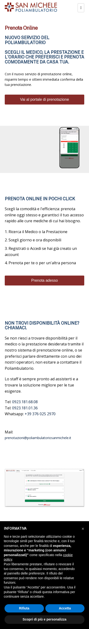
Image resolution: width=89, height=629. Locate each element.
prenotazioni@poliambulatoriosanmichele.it (38, 438)
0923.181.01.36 (25, 408)
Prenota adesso (44, 280)
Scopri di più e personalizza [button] (44, 619)
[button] (83, 529)
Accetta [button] (65, 608)
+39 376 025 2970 (40, 413)
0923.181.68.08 (25, 401)
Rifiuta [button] (24, 608)
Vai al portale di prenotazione (44, 99)
